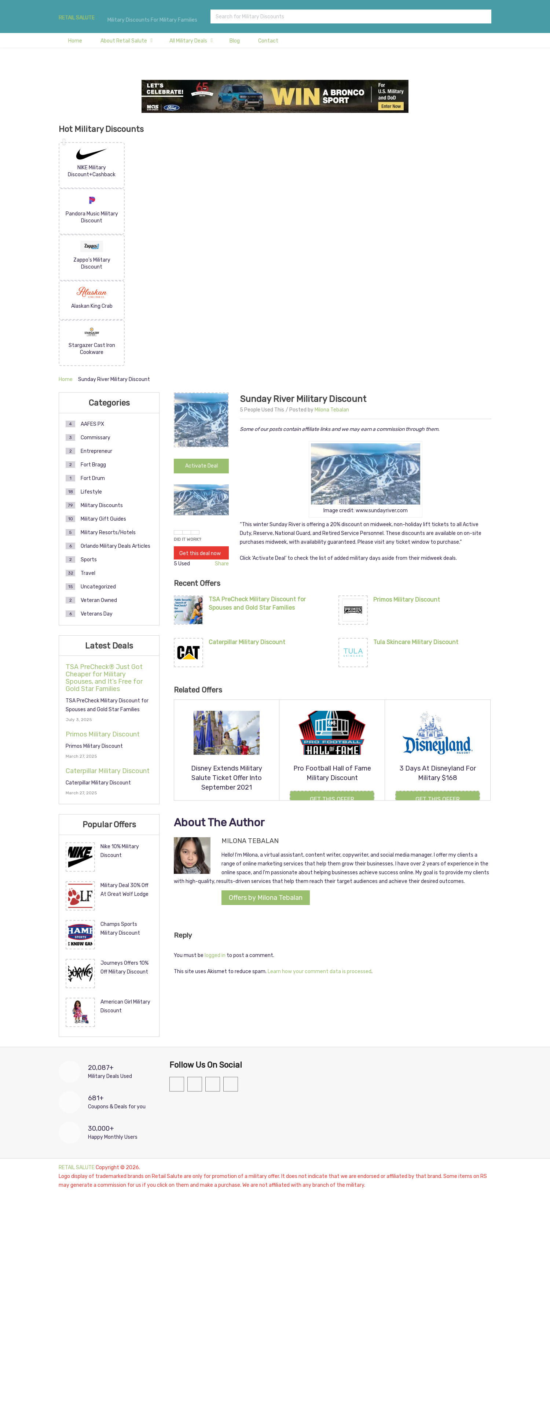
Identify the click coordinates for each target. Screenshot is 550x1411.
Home (75, 41)
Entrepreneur (96, 451)
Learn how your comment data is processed (319, 971)
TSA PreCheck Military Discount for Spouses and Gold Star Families (257, 603)
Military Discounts (102, 505)
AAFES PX (92, 424)
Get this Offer (332, 799)
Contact (268, 41)
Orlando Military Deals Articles (115, 546)
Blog (235, 41)
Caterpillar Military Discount (247, 642)
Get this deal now (200, 553)
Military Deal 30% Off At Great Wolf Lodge (124, 889)
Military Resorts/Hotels (108, 532)
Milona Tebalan (332, 410)
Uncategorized (98, 587)
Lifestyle (91, 492)
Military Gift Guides (103, 519)
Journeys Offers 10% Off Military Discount (124, 967)
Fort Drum (93, 478)
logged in (215, 955)
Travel (88, 573)
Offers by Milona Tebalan (265, 898)
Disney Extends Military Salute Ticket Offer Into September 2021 (226, 777)
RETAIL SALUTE (77, 18)
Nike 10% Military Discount (119, 850)
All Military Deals (188, 41)
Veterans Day (97, 614)
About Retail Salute (123, 41)
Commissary (95, 438)
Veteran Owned (99, 600)
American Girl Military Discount (125, 1006)
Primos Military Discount (406, 599)
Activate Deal (201, 466)
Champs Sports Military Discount (120, 928)
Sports (89, 560)
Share (222, 564)
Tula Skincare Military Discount (415, 642)
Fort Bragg (93, 465)
